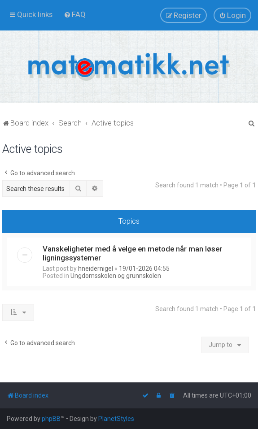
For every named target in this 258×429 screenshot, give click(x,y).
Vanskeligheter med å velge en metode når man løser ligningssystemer (132, 253)
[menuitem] (74, 14)
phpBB (51, 418)
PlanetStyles (116, 418)
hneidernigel (95, 268)
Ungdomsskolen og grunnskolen (115, 275)
